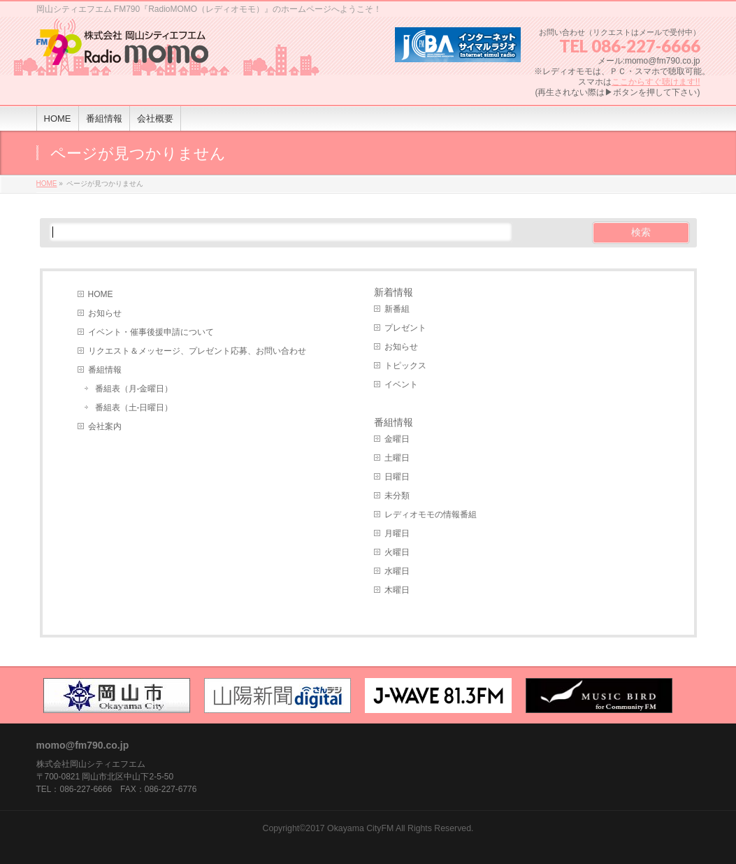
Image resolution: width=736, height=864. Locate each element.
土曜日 (397, 458)
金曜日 (397, 439)
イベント (401, 384)
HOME (100, 294)
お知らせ (105, 313)
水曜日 (397, 571)
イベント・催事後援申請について (151, 332)
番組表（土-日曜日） (134, 407)
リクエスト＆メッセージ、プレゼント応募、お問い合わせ (197, 351)
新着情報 (393, 292)
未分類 (397, 496)
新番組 (397, 309)
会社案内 (105, 426)
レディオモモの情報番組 (430, 514)
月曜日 (397, 533)
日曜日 (397, 477)
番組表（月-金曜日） (134, 389)
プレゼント (405, 328)
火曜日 (397, 552)
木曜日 (397, 590)
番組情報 (105, 370)
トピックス (405, 365)
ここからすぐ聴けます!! (656, 82)
